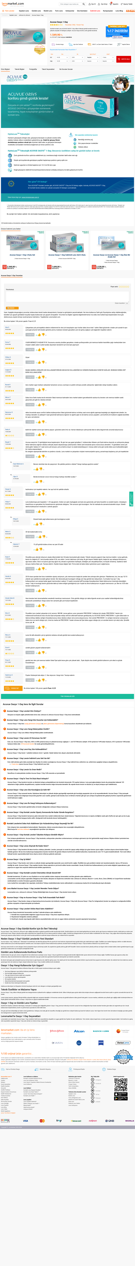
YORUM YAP (12, 688)
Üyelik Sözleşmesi (6, 1093)
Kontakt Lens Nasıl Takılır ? (31, 1092)
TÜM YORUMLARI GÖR (67, 696)
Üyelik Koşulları (5, 1086)
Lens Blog (119, 11)
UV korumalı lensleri (27, 744)
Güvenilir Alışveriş (43, 1069)
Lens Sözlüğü (5, 1103)
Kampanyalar (108, 11)
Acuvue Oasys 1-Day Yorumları (12, 275)
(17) (39, 536)
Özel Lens (71, 1101)
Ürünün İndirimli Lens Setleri (11, 229)
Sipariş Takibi (126, 4)
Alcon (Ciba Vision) (74, 1082)
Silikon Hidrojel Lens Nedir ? (31, 1103)
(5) (44, 404)
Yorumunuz (10, 289)
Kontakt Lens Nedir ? (29, 1095)
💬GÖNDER (10, 308)
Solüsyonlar (69, 11)
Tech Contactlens (73, 1086)
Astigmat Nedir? (28, 1109)
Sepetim (114, 3)
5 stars (128, 287)
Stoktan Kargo (109, 1069)
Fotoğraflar (33, 69)
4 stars (126, 287)
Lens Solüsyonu (73, 1105)
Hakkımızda (4, 1078)
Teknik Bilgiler (19, 69)
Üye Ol (92, 4)
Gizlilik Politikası (5, 1090)
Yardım (3, 1080)
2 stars (122, 287)
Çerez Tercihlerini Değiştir (8, 1113)
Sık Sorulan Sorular (66, 69)
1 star (120, 287)
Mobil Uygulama (5, 1111)
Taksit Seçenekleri (48, 69)
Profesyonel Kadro (77, 1069)
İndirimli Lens (95, 11)
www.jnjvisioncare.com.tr (30, 197)
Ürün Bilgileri (5, 69)
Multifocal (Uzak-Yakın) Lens (77, 1099)
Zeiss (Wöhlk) (72, 1088)
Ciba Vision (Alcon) (102, 1059)
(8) (38, 456)
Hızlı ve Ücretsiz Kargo (10, 1069)
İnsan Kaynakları (5, 1084)
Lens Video (4, 1109)
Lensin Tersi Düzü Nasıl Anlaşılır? (32, 1094)
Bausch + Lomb (91, 1059)
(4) (38, 494)
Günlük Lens (36, 11)
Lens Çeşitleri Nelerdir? (30, 1101)
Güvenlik (3, 1088)
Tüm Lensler (8, 11)
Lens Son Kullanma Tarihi (30, 1080)
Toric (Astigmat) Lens (75, 1097)
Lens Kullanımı (27, 1084)
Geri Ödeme (4, 1097)
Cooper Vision (82, 1059)
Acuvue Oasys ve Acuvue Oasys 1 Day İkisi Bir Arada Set (111, 256)
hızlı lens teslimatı (23, 829)
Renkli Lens (48, 11)
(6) (38, 568)
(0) (38, 334)
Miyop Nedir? (27, 1105)
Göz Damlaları (82, 11)
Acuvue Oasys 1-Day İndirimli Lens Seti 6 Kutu (67, 255)
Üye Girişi (102, 4)
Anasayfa (5, 15)
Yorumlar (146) (70, 25)
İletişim (3, 1082)
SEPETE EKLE (124, 59)
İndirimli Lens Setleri (74, 1103)
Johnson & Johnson (72, 1059)
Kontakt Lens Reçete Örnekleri (32, 1090)
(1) (38, 362)
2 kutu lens (15, 764)
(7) (38, 511)
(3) (38, 377)
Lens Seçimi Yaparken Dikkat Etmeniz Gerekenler (37, 1082)
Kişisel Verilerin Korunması (8, 1092)
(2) (44, 389)
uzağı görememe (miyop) (33, 724)
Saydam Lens (24, 11)
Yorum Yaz (80, 25)
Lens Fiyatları (5, 1105)
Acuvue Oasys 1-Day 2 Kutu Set (22, 255)
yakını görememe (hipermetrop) (53, 724)
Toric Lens (59, 11)
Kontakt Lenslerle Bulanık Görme (32, 1078)
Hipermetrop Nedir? (29, 1107)
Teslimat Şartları (5, 1095)
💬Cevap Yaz (30, 334)
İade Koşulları (5, 1099)
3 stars (124, 287)
